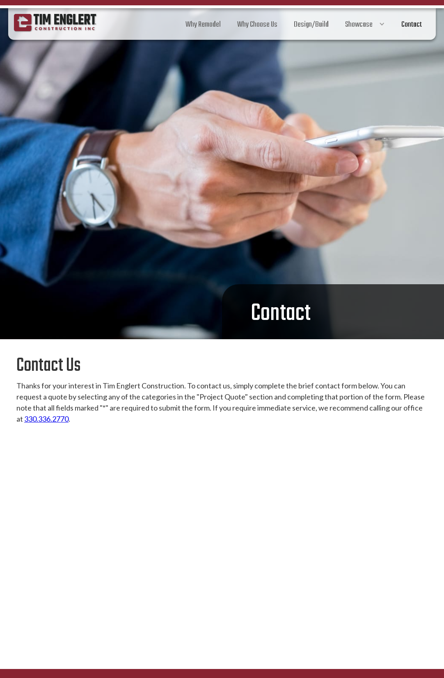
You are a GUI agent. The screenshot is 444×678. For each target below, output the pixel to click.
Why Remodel (203, 24)
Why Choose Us (257, 24)
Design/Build (311, 24)
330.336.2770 (46, 418)
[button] (365, 24)
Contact (411, 24)
